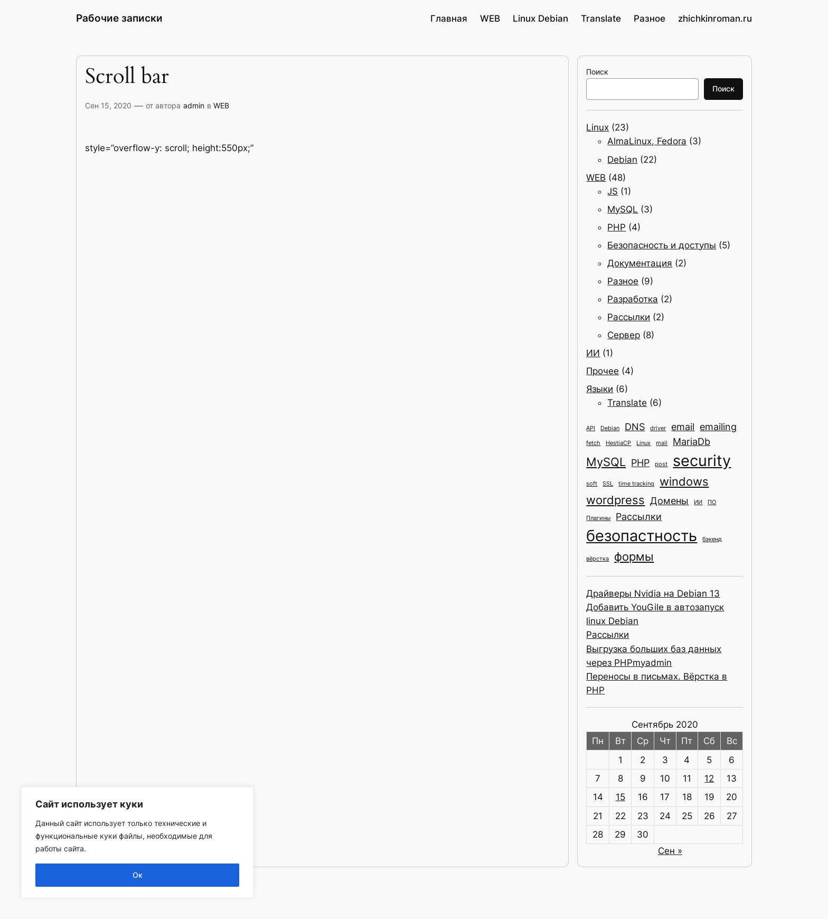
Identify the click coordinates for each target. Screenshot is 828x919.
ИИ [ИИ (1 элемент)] (698, 502)
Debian (622, 159)
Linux (597, 127)
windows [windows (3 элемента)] (684, 481)
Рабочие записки (119, 18)
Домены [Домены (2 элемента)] (669, 500)
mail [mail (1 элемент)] (661, 443)
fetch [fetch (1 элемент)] (593, 443)
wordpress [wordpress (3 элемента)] (615, 500)
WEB (221, 105)
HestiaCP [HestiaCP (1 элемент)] (618, 443)
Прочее (602, 371)
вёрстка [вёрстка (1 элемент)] (597, 558)
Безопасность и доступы (661, 245)
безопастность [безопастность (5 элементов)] (641, 535)
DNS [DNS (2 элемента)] (635, 426)
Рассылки (628, 317)
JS (612, 191)
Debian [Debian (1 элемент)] (609, 428)
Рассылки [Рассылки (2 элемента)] (639, 516)
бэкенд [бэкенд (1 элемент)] (712, 539)
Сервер (623, 335)
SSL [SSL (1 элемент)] (608, 483)
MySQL (622, 209)
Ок (138, 874)
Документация (639, 263)
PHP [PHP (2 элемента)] (640, 462)
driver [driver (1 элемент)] (658, 428)
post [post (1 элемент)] (661, 464)
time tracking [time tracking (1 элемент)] (636, 483)
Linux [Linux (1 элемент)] (643, 443)
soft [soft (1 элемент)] (591, 483)
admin (193, 105)
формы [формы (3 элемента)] (634, 556)
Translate (627, 402)
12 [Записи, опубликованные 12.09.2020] (709, 778)
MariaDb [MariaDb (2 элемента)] (691, 441)
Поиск (597, 71)
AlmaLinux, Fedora (646, 141)
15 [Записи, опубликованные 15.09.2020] (620, 797)
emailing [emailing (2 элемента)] (718, 426)
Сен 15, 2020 (108, 105)
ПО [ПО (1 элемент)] (712, 502)
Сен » (670, 851)
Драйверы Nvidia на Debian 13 (653, 593)
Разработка (632, 299)
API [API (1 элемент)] (590, 428)
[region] (137, 842)
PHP (616, 227)
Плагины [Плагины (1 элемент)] (598, 518)
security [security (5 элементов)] (702, 460)
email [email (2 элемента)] (682, 426)
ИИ (593, 353)
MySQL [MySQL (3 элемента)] (606, 461)
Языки (599, 389)
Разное (622, 281)
